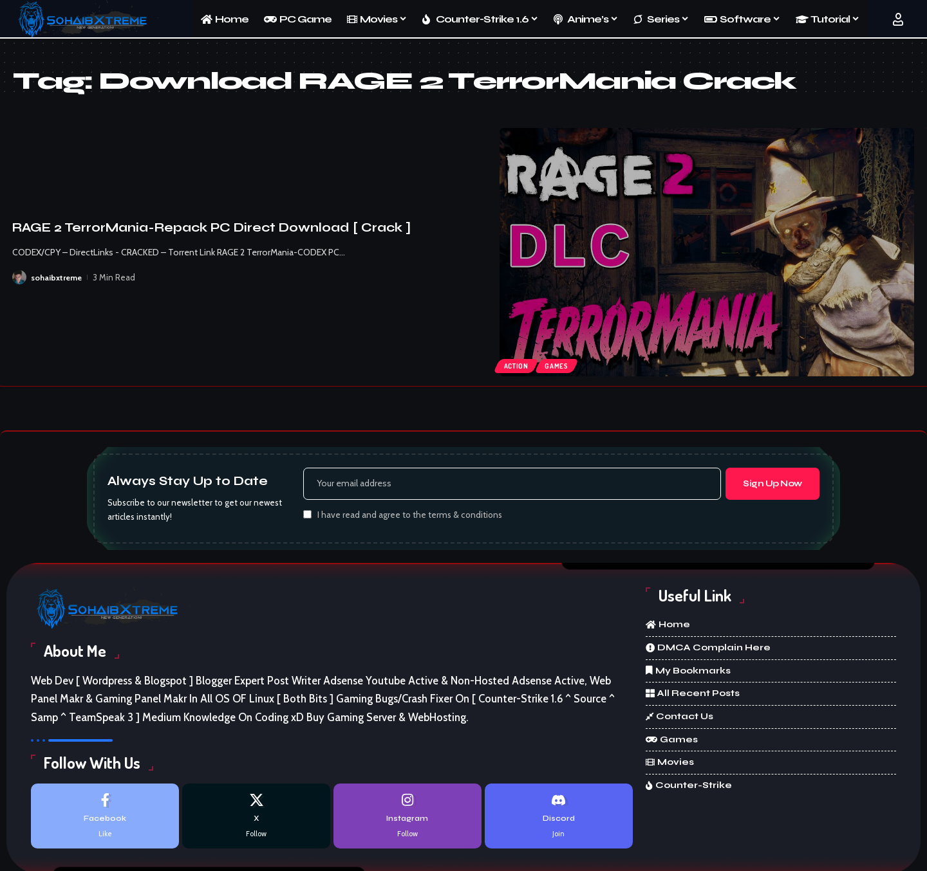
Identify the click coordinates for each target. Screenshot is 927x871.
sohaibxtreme (57, 277)
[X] (256, 819)
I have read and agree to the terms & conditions (409, 517)
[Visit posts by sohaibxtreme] (19, 277)
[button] (898, 19)
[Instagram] (407, 819)
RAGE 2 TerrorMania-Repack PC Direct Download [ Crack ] (211, 227)
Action (517, 364)
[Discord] (559, 819)
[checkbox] (307, 516)
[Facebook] (105, 819)
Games (561, 364)
